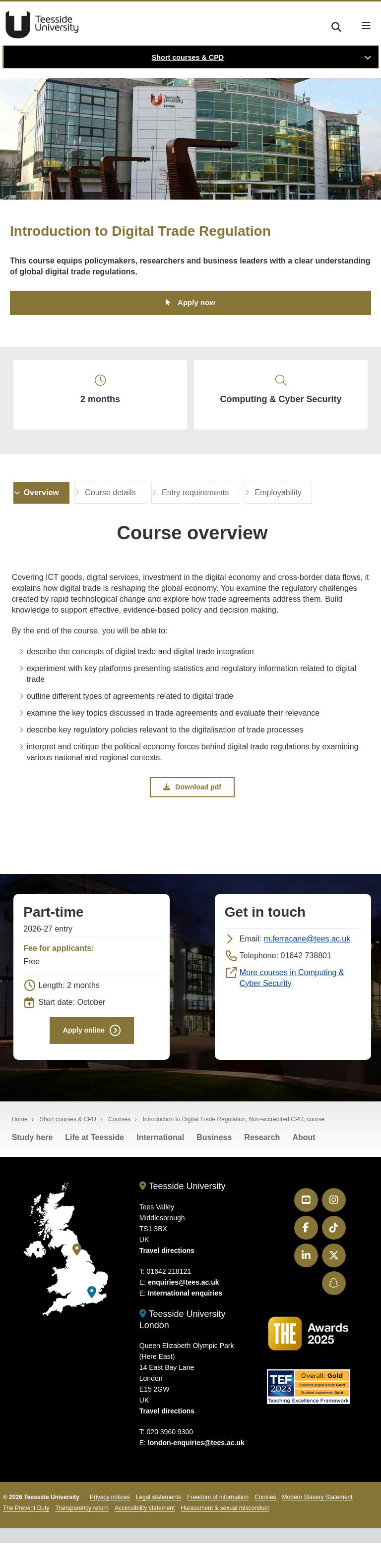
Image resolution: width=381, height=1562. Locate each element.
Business (214, 1156)
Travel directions (166, 1269)
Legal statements (158, 1515)
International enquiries (185, 1311)
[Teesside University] (76, 1268)
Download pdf (192, 802)
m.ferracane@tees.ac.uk (307, 954)
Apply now (196, 304)
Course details (110, 506)
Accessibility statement (145, 1526)
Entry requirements (195, 506)
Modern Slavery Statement (317, 1515)
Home (20, 1138)
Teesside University (42, 24)
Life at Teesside (94, 1156)
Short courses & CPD (188, 57)
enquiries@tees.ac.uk (183, 1300)
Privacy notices (110, 1515)
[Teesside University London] (91, 1310)
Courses (119, 1138)
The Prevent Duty (26, 1526)
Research (262, 1156)
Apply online (84, 1047)
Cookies (265, 1515)
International (160, 1156)
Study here (32, 1156)
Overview (41, 506)
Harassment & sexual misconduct (225, 1526)
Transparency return (82, 1526)
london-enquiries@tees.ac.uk (196, 1461)
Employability (278, 506)
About (303, 1156)
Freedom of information (218, 1515)
